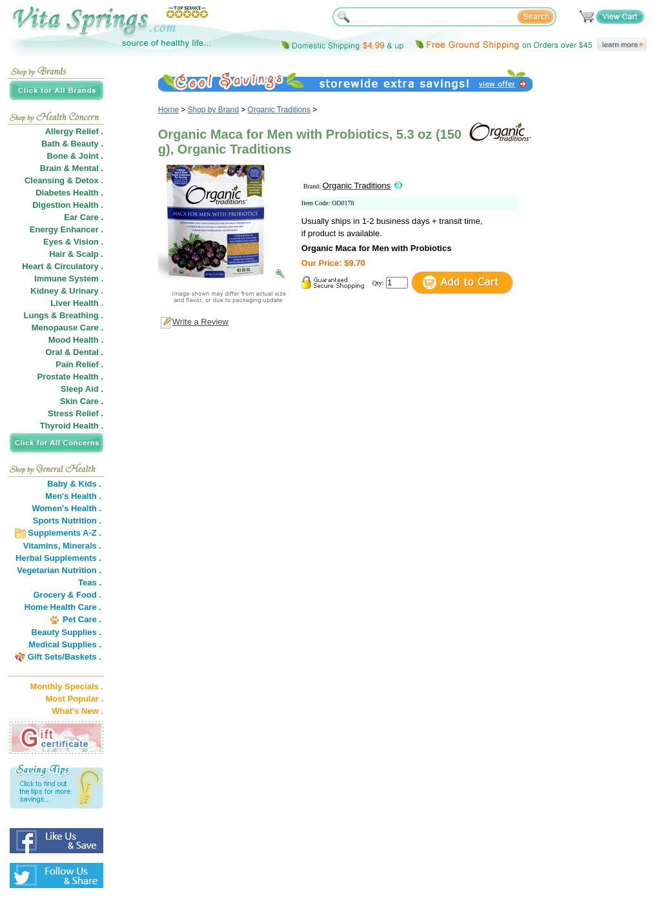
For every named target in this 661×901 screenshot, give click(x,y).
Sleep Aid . (82, 389)
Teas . (89, 582)
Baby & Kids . (74, 484)
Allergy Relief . (74, 131)
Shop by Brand (213, 109)
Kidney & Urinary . (66, 291)
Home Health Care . (63, 607)
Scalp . (89, 254)
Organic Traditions (279, 109)
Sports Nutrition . (67, 520)
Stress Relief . (75, 413)
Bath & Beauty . (72, 143)
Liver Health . (76, 303)
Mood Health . (75, 340)
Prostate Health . (70, 376)
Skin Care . (81, 401)
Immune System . (68, 278)
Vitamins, (42, 546)
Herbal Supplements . (58, 558)
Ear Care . (83, 217)
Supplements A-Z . (64, 533)
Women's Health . (66, 508)
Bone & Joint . (75, 156)
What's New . (77, 711)
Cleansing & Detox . (64, 180)
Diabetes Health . (69, 192)
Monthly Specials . (66, 686)
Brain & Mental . (71, 168)
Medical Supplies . (64, 644)
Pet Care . (82, 619)
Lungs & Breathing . (64, 315)
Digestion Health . (67, 205)
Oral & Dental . (74, 352)
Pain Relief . (79, 364)
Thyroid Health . (71, 425)
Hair (57, 254)
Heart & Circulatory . (62, 266)
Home (168, 109)
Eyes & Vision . (73, 242)
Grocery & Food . (67, 595)
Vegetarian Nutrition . (59, 570)
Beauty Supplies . (66, 632)
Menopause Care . (67, 327)
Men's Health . (73, 496)
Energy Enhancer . (66, 229)
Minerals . (82, 546)
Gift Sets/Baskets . (64, 657)
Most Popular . (74, 699)
